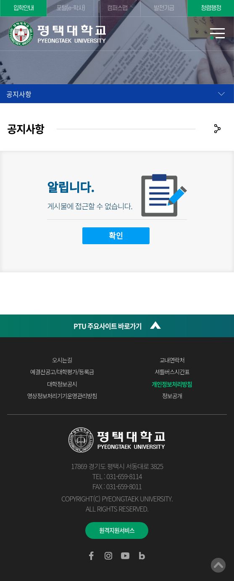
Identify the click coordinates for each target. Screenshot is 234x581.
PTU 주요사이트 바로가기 (108, 326)
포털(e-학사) (70, 8)
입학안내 (23, 8)
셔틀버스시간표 (172, 372)
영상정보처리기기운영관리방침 (62, 396)
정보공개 (172, 396)
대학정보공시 (62, 384)
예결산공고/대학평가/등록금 (62, 372)
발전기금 (164, 8)
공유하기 (217, 128)
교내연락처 (172, 360)
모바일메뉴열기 (217, 34)
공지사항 (19, 94)
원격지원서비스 (116, 530)
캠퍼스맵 (117, 8)
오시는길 (62, 360)
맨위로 (218, 565)
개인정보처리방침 (172, 384)
